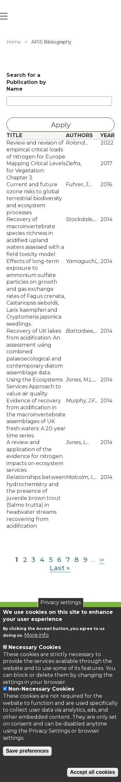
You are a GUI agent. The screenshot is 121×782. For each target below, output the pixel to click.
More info (36, 635)
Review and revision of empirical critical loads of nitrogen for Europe (35, 150)
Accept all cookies (92, 772)
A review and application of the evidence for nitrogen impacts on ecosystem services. (34, 456)
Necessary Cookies (34, 647)
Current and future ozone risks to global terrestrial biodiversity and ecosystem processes (34, 198)
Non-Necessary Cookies (41, 689)
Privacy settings (60, 602)
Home (13, 42)
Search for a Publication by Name (26, 82)
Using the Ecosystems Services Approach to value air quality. (34, 387)
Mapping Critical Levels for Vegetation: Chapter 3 (36, 170)
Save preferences (27, 751)
